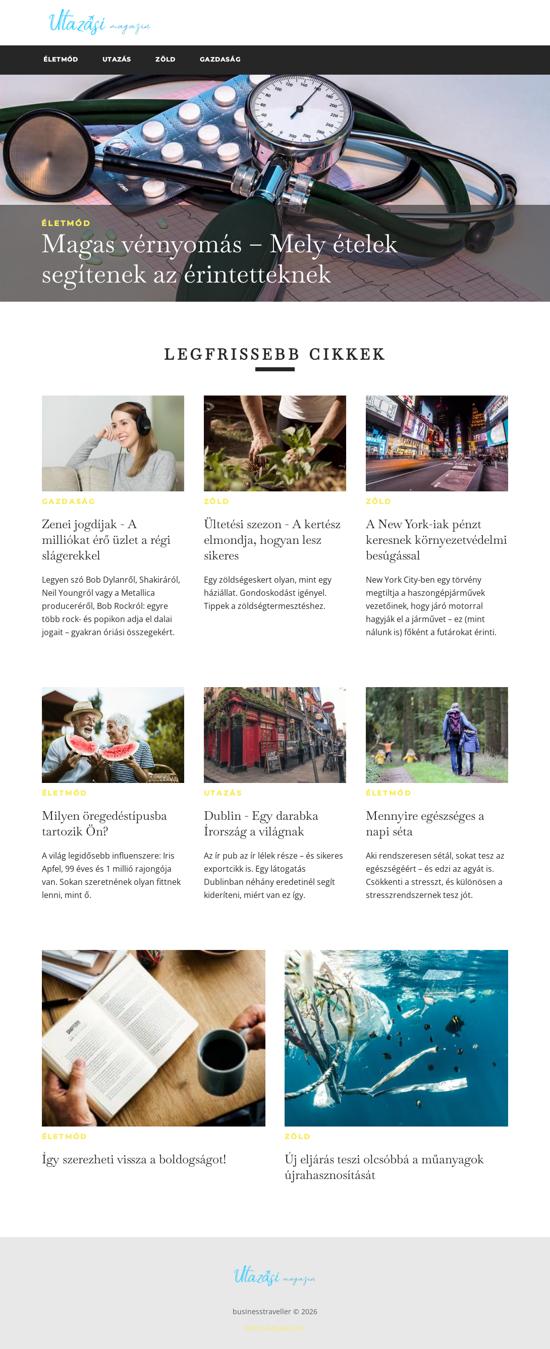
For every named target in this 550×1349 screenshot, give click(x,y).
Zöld (217, 501)
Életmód (66, 223)
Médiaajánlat (275, 1328)
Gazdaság (69, 501)
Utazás (223, 793)
